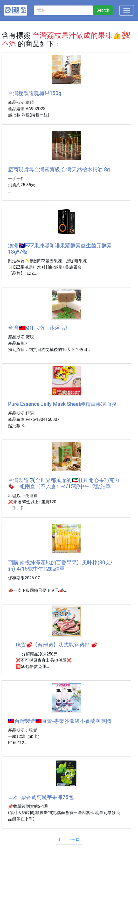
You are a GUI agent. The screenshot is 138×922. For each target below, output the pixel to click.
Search (102, 10)
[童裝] (63, 10)
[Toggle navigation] (126, 10)
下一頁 (73, 839)
